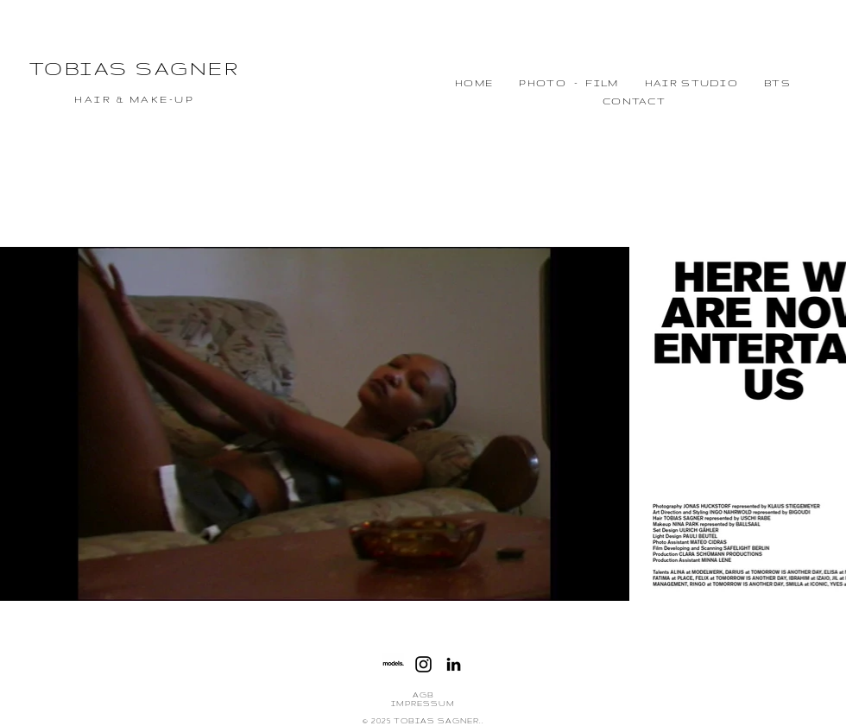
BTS (777, 83)
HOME (474, 83)
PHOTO (542, 83)
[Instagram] (423, 664)
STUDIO (708, 83)
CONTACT (634, 101)
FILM (601, 83)
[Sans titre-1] (393, 664)
